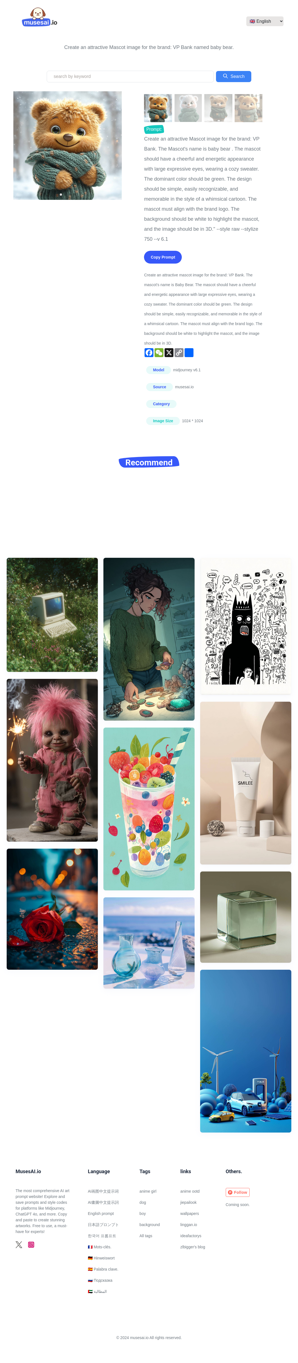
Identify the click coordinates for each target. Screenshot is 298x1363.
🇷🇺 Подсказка (100, 1280)
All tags (146, 1236)
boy (143, 1213)
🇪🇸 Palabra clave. (103, 1269)
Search (234, 76)
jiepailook (188, 1202)
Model (158, 370)
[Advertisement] (149, 516)
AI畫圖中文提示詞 (103, 1202)
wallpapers (189, 1213)
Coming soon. (238, 1204)
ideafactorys (190, 1236)
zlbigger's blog (192, 1247)
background (150, 1224)
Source (159, 387)
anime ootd (190, 1191)
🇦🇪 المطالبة (97, 1291)
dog (143, 1202)
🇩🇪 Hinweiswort (101, 1258)
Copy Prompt (163, 257)
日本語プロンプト (103, 1224)
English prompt (101, 1213)
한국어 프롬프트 (102, 1236)
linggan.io (188, 1224)
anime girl (148, 1191)
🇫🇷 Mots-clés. (99, 1247)
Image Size (163, 421)
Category (161, 404)
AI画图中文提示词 (103, 1191)
